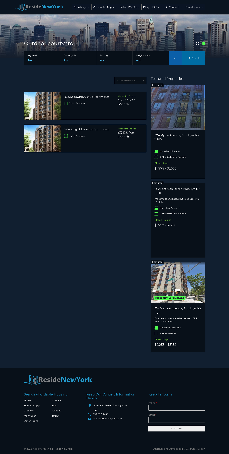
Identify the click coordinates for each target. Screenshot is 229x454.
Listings (83, 7)
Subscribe (176, 428)
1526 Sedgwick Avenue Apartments (86, 96)
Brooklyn (29, 411)
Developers (194, 7)
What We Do (130, 7)
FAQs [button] (157, 7)
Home (27, 400)
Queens (56, 411)
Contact (175, 7)
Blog (146, 7)
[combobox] (114, 60)
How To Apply (106, 7)
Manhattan (30, 416)
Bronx (55, 416)
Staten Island (31, 421)
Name (152, 402)
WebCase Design (195, 448)
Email (152, 414)
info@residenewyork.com (107, 418)
